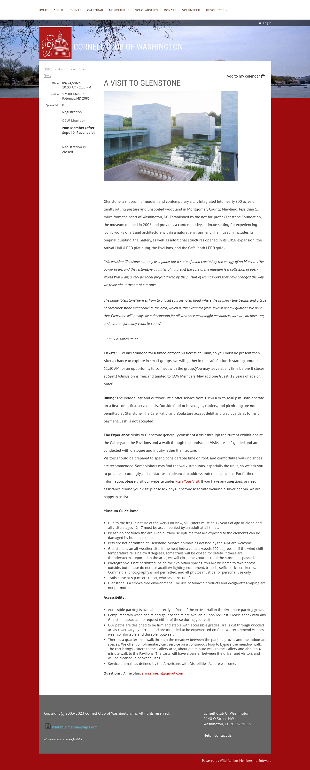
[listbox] (246, 76)
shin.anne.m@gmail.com (162, 673)
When (55, 83)
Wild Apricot (229, 760)
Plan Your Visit (187, 481)
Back (47, 75)
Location (53, 94)
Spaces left (52, 105)
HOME (48, 69)
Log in (267, 23)
